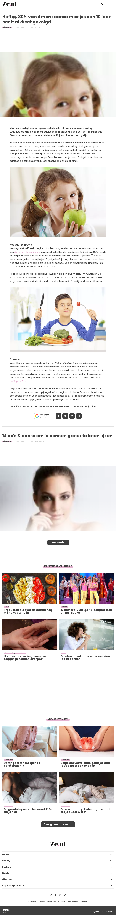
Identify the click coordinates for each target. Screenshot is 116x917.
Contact (83, 901)
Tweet (65, 416)
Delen (58, 416)
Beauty (6, 860)
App (79, 416)
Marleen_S (39, 441)
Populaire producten (13, 885)
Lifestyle (7, 879)
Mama (5, 854)
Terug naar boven (56, 824)
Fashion (6, 867)
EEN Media (108, 911)
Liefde (5, 873)
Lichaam (7, 27)
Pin (72, 416)
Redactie (32, 901)
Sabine (37, 27)
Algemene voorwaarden (68, 901)
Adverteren (51, 901)
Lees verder (58, 542)
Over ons (41, 901)
